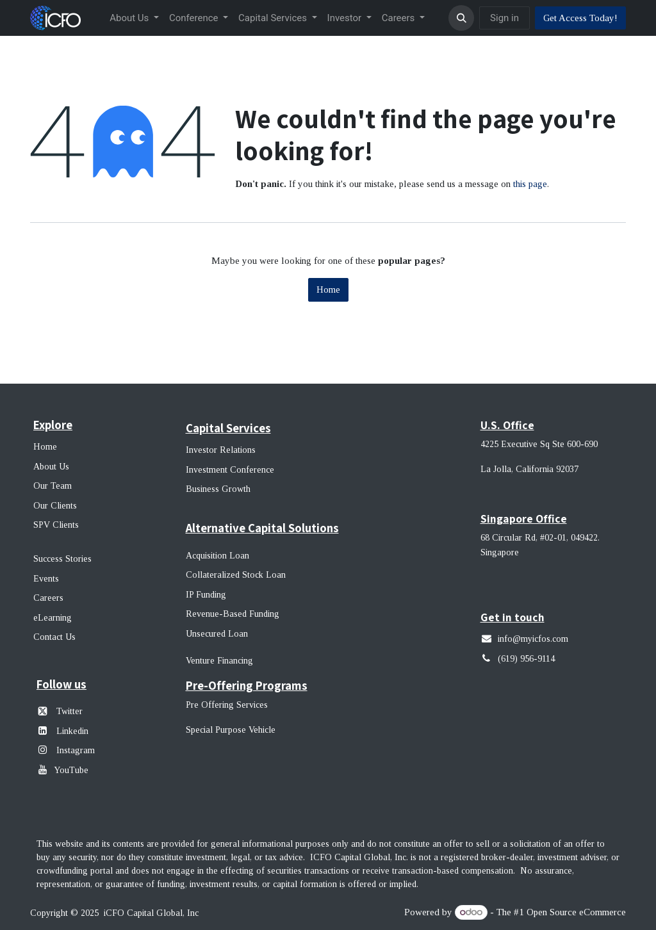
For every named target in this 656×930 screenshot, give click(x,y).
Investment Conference (230, 470)
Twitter (69, 711)
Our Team (52, 486)
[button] (461, 18)
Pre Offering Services (227, 705)
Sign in (504, 18)
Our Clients (55, 505)
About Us (51, 466)
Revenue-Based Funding (232, 614)
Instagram (74, 750)
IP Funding (206, 595)
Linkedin (72, 731)
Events (46, 578)
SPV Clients (57, 525)
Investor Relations (221, 450)
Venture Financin (217, 660)
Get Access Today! (580, 18)
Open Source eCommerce (576, 912)
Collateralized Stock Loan (236, 575)
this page (530, 184)
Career (46, 598)
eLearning (52, 618)
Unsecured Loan (217, 634)
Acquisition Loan (217, 555)
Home (328, 289)
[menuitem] (134, 18)
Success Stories (62, 559)
